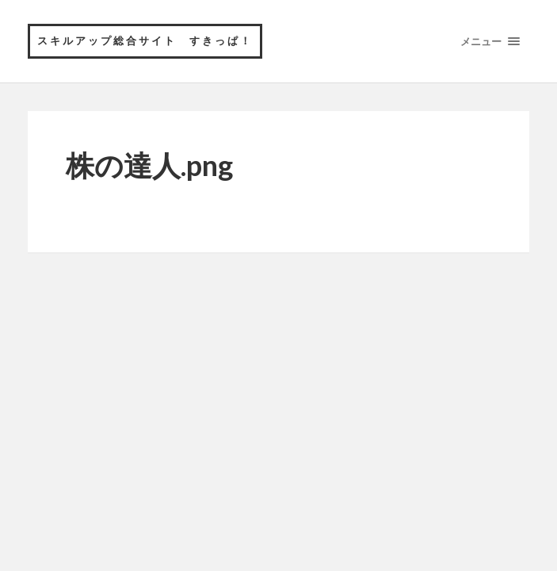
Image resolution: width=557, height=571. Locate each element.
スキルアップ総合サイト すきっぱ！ (145, 40)
